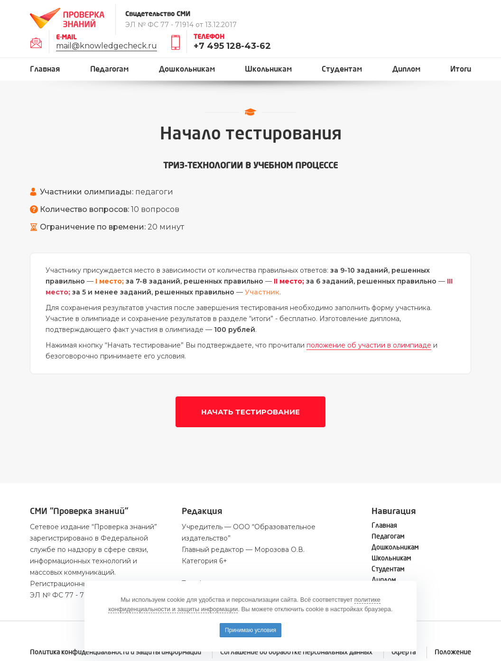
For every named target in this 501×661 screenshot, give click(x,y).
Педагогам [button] (109, 69)
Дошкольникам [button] (187, 69)
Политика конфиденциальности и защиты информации (115, 652)
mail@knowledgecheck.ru (106, 45)
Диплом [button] (406, 69)
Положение (453, 652)
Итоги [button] (460, 69)
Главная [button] (45, 69)
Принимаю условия (250, 630)
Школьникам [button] (268, 69)
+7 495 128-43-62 (232, 46)
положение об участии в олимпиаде (368, 345)
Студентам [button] (342, 69)
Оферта (403, 652)
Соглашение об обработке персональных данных (296, 652)
